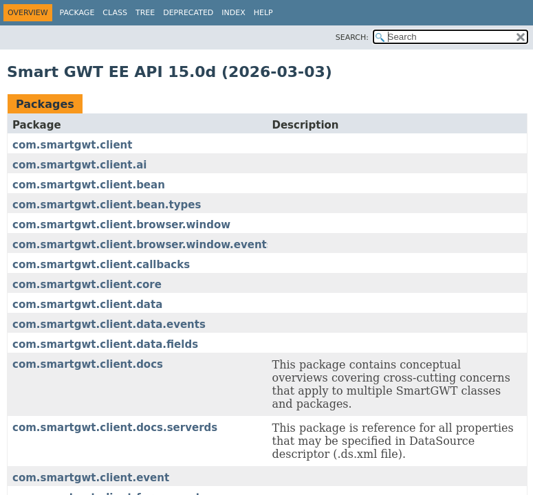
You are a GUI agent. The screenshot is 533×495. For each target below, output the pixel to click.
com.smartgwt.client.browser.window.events (142, 245)
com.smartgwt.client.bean (88, 185)
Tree (145, 12)
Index (233, 12)
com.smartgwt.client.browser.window (121, 225)
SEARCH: (352, 37)
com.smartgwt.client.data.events (109, 324)
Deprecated (188, 12)
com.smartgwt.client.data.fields (105, 344)
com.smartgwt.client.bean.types (106, 205)
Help (263, 12)
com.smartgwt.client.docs (87, 364)
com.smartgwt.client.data (87, 304)
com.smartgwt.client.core (87, 284)
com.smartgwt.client (72, 145)
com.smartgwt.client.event (90, 478)
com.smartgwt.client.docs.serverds (114, 427)
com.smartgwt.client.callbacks (101, 264)
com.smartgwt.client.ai (79, 165)
